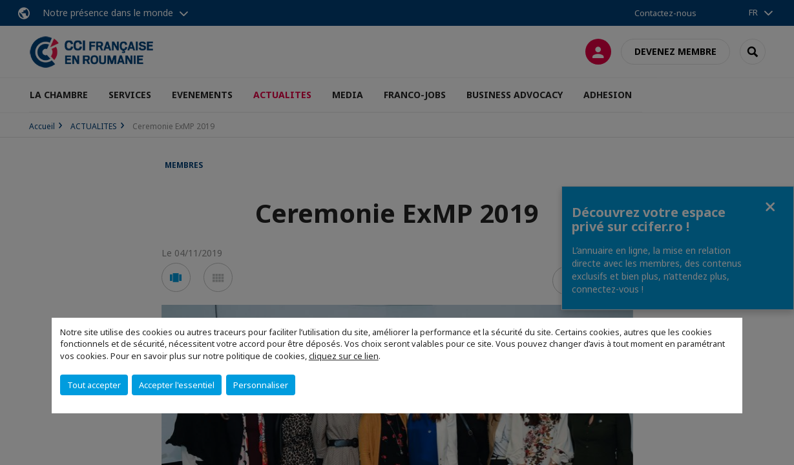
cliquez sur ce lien (344, 356)
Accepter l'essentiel (176, 385)
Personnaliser (260, 385)
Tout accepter (94, 385)
